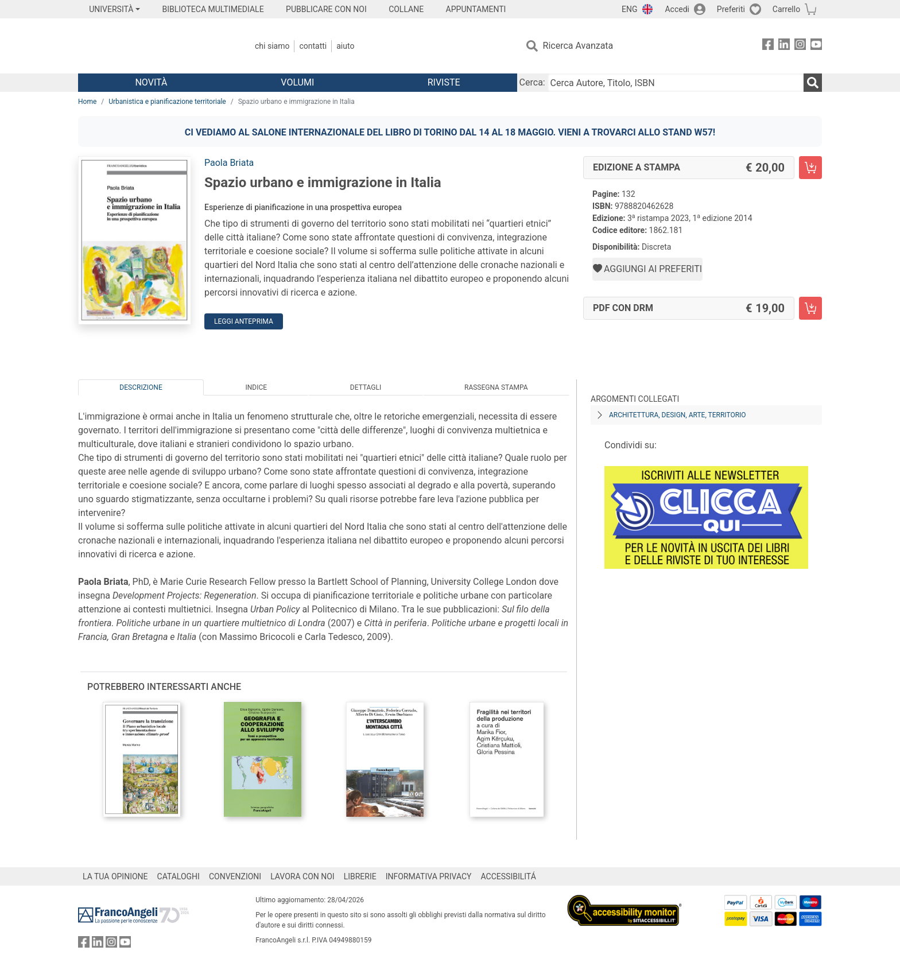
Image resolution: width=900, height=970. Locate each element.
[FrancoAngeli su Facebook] (768, 46)
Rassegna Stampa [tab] (496, 387)
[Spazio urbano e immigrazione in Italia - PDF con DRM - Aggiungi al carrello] (810, 308)
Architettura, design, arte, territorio (677, 415)
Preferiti (731, 9)
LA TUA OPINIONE (115, 876)
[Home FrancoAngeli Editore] (154, 46)
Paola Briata (229, 162)
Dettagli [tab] (365, 387)
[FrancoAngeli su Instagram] (800, 46)
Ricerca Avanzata (578, 45)
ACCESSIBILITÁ (508, 876)
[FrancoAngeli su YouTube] (816, 46)
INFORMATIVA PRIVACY (429, 876)
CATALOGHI (178, 876)
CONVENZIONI (235, 876)
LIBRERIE (360, 876)
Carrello (786, 9)
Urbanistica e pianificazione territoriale (167, 102)
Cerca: (532, 82)
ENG (629, 9)
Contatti (313, 46)
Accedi (677, 9)
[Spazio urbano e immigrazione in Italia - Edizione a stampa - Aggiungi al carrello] (810, 167)
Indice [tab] (256, 387)
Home (87, 102)
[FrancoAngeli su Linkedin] (784, 46)
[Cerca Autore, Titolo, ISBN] (676, 82)
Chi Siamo (272, 46)
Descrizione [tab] (140, 387)
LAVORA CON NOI (302, 876)
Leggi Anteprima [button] (243, 321)
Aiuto (345, 46)
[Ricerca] (813, 82)
